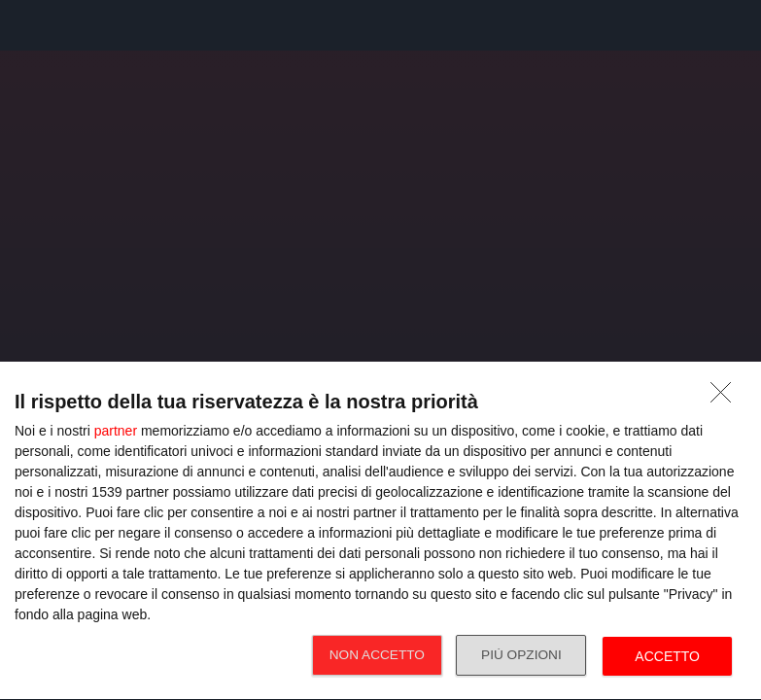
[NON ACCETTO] (726, 397)
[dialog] (380, 531)
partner (115, 431)
